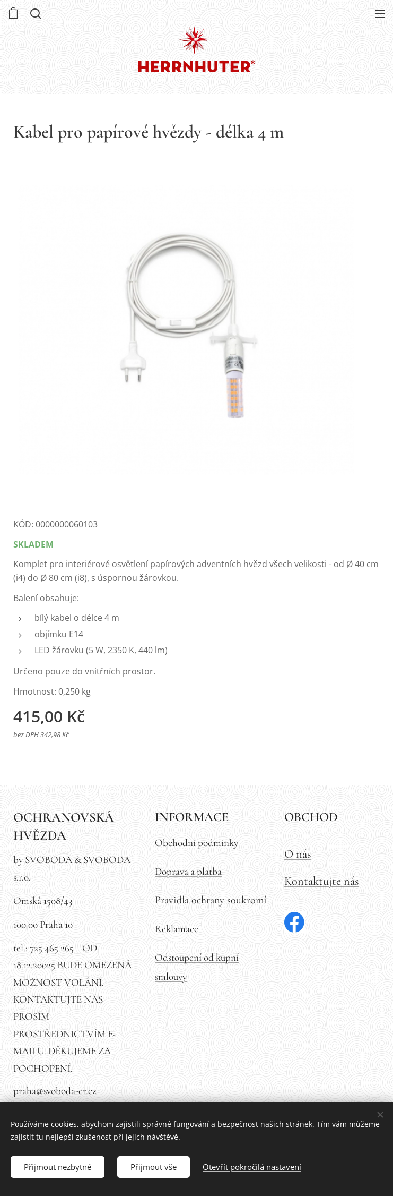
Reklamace (176, 928)
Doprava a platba (188, 871)
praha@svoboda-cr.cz (55, 1090)
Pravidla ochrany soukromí (211, 900)
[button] (34, 13)
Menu (380, 13)
